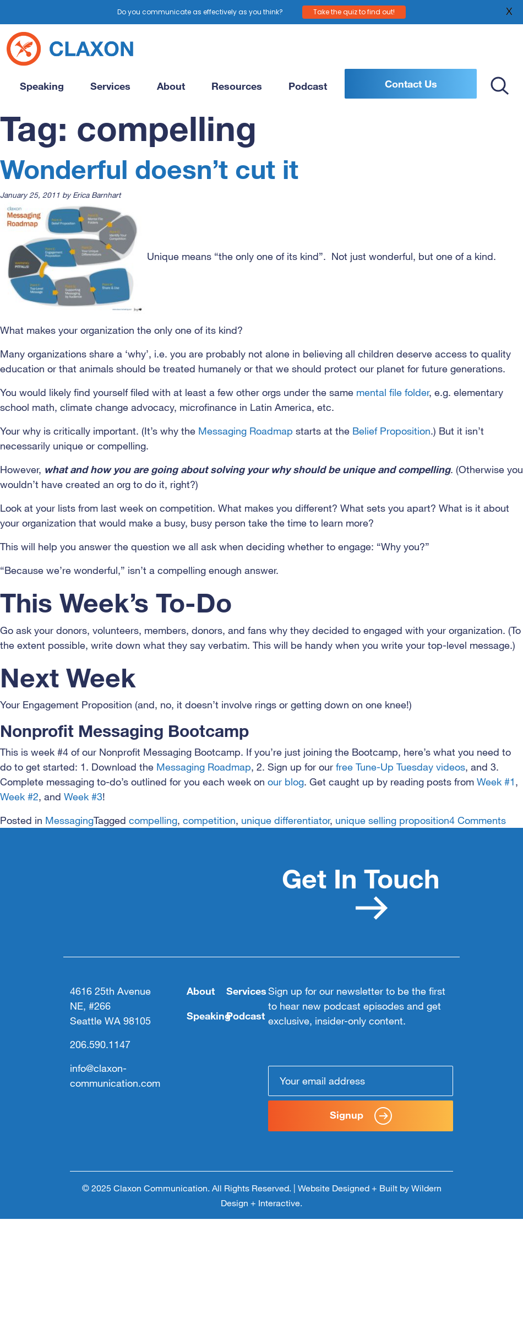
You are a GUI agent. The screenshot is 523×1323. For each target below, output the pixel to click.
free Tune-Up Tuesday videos (400, 767)
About (171, 86)
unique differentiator (285, 820)
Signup (361, 1116)
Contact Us (411, 84)
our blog (286, 782)
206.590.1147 (100, 1044)
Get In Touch (360, 891)
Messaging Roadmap (245, 431)
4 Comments (477, 820)
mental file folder (392, 392)
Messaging (69, 820)
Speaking (42, 86)
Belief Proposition (391, 431)
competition (209, 820)
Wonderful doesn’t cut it (149, 169)
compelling (153, 820)
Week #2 (19, 796)
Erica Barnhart (97, 194)
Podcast (307, 86)
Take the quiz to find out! (354, 11)
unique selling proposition (392, 820)
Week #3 (83, 796)
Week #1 (496, 782)
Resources (236, 86)
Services (110, 86)
